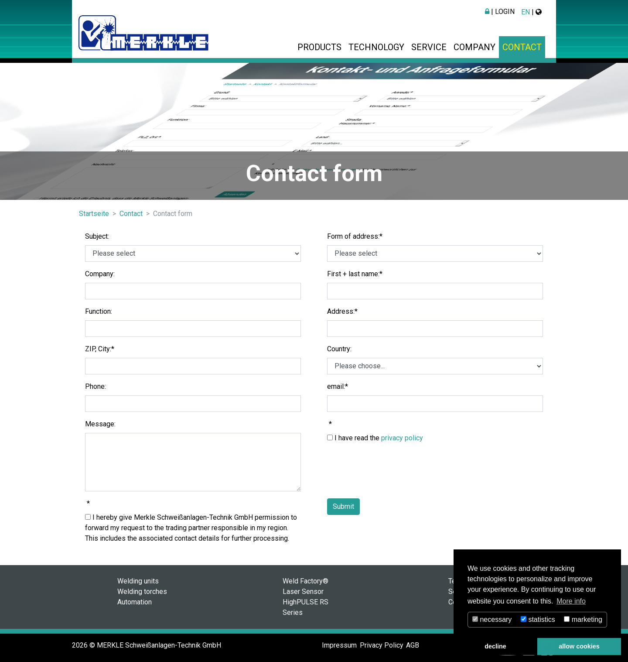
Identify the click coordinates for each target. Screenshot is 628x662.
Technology (376, 47)
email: (337, 386)
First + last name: (354, 274)
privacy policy (402, 438)
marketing (583, 619)
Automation (134, 602)
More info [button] (571, 601)
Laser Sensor (303, 591)
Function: (98, 311)
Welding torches (142, 591)
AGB (412, 645)
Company (474, 47)
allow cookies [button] (579, 646)
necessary (492, 619)
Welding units (138, 581)
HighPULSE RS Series (305, 607)
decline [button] (495, 646)
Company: (100, 274)
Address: (342, 311)
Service (429, 47)
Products (319, 47)
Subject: (97, 236)
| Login (500, 11)
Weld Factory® (305, 581)
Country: (339, 349)
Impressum (339, 645)
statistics (538, 619)
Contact (522, 47)
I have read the (375, 438)
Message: (100, 424)
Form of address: (354, 236)
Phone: (95, 386)
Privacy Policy (381, 645)
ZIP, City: (99, 349)
